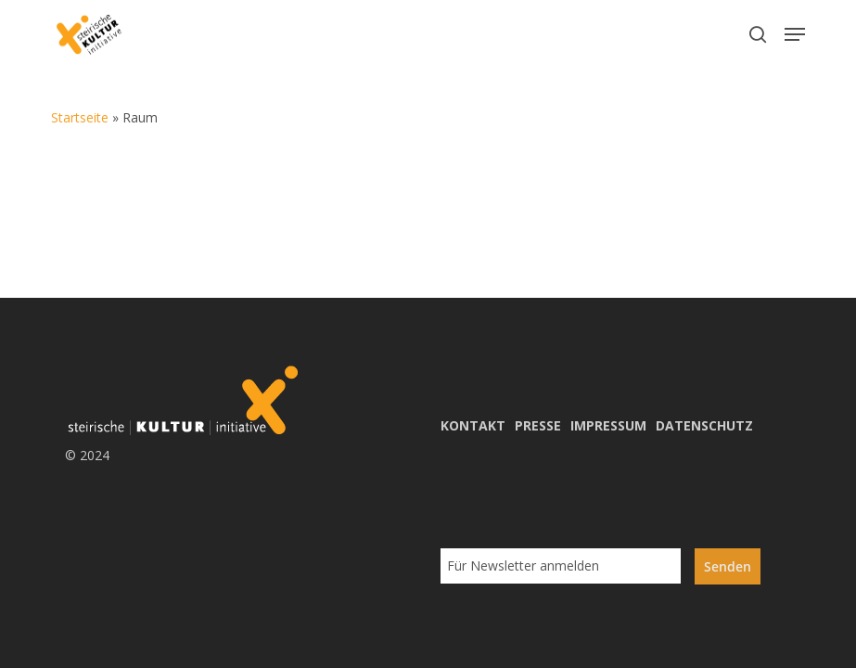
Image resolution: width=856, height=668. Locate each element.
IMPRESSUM (608, 425)
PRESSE (538, 425)
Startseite (80, 117)
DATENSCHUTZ (704, 425)
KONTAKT (473, 425)
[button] (795, 34)
